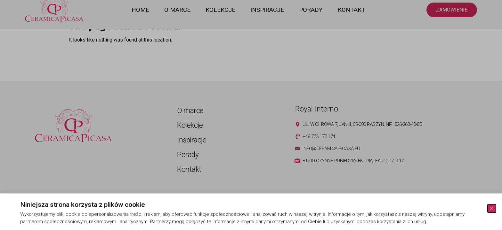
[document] (251, 115)
